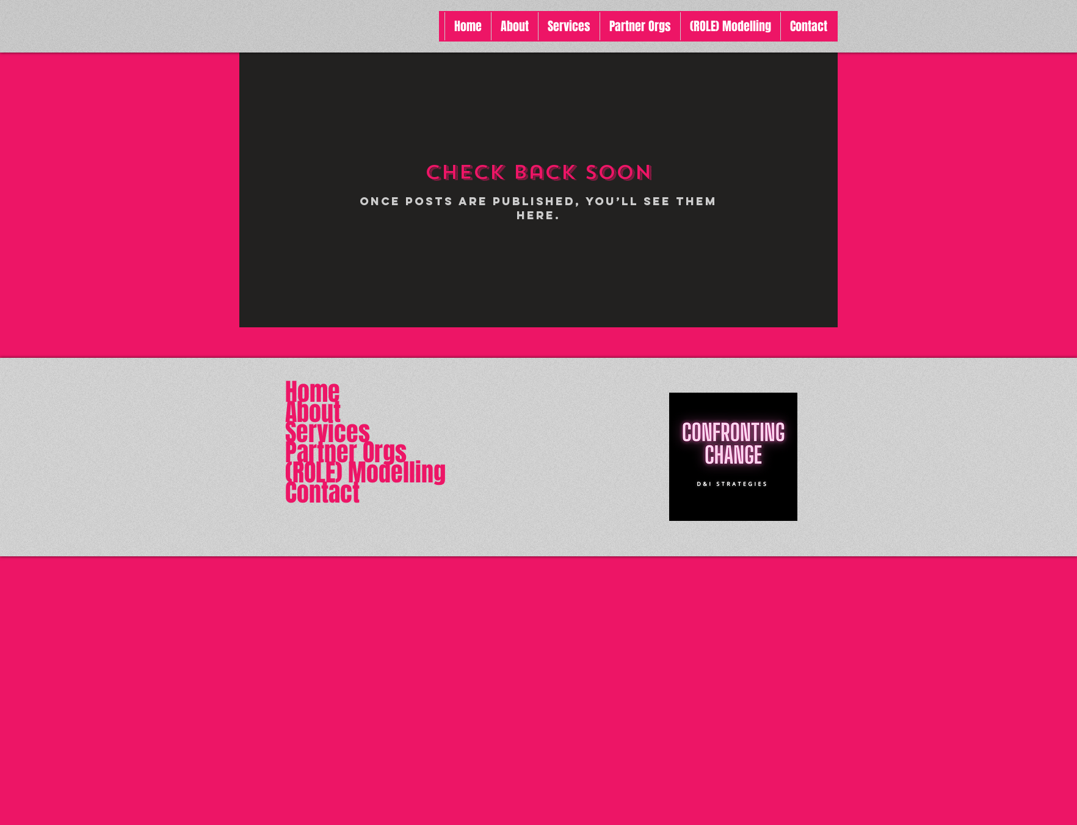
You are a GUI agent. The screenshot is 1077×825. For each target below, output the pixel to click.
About (313, 412)
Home (312, 392)
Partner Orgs (346, 452)
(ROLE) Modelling (365, 472)
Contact (322, 492)
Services (327, 432)
